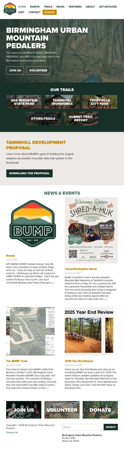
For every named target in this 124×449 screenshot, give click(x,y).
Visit (21, 12)
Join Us (15, 70)
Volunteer (38, 70)
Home (22, 7)
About (90, 7)
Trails (48, 7)
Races (61, 7)
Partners (75, 7)
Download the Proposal (29, 173)
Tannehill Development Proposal (36, 145)
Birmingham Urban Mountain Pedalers (30, 426)
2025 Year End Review (79, 361)
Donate (50, 12)
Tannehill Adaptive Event (81, 269)
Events (35, 7)
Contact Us (12, 432)
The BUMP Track (16, 361)
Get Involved (108, 7)
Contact (34, 12)
